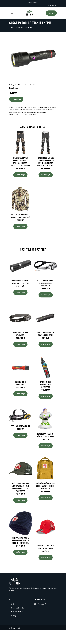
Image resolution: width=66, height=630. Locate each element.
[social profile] (39, 2)
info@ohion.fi (52, 5)
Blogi (14, 616)
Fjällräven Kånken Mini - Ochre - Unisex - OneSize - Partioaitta (45, 486)
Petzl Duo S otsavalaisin (20, 426)
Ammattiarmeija (18, 608)
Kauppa (51, 13)
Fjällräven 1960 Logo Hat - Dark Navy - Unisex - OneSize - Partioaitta (20, 540)
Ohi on (15, 604)
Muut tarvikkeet (17, 27)
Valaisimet (29, 27)
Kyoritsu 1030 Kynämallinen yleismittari (45, 384)
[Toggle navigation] (11, 13)
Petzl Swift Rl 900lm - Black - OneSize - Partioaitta (45, 283)
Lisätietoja (16, 99)
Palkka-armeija (18, 612)
